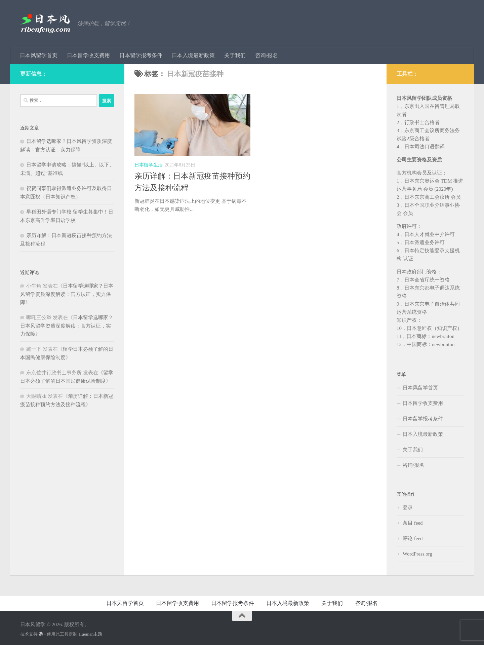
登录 (408, 507)
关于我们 (235, 55)
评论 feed (413, 538)
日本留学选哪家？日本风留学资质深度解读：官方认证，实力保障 (66, 294)
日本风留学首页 (38, 55)
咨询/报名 (266, 55)
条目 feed (413, 523)
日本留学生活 (148, 164)
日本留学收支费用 (88, 55)
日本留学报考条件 (140, 55)
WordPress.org (417, 554)
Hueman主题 (91, 634)
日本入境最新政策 (193, 55)
